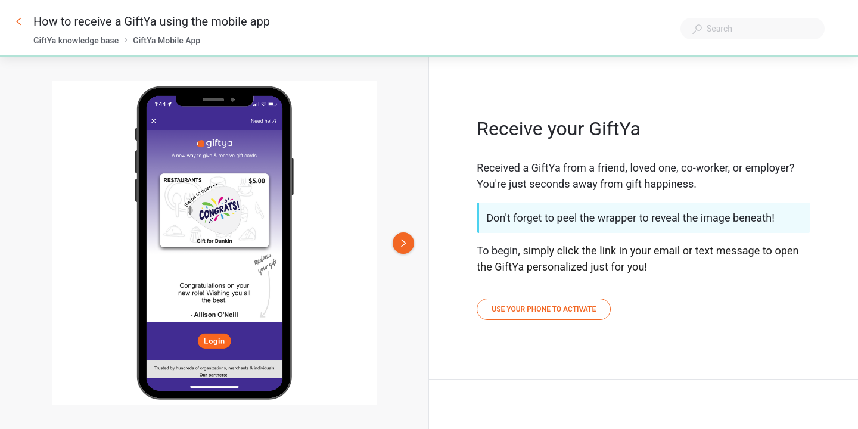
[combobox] (752, 28)
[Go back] (19, 21)
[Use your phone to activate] (544, 309)
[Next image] (403, 243)
